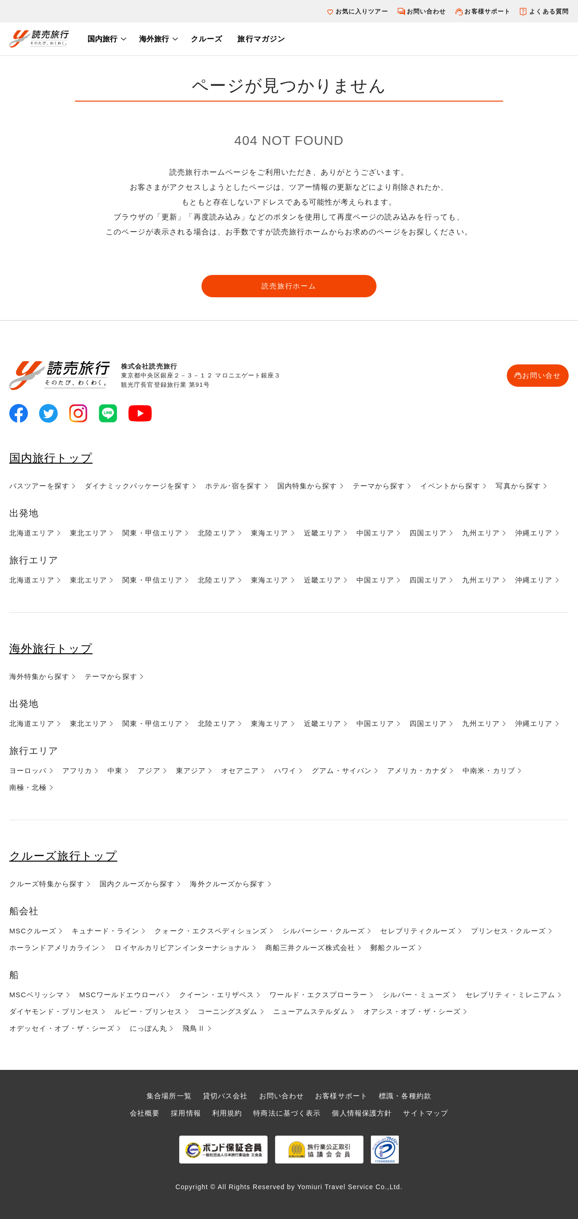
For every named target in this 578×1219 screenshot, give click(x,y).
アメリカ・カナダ (417, 770)
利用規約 (227, 1113)
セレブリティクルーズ (417, 931)
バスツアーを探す (39, 486)
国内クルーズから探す (137, 884)
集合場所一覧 (169, 1096)
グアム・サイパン (342, 770)
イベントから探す (450, 486)
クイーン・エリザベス (216, 995)
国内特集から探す (307, 486)
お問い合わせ (426, 11)
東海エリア (270, 533)
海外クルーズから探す (227, 884)
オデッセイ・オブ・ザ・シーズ (61, 1028)
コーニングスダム (228, 1011)
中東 (115, 770)
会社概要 (145, 1113)
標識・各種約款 (405, 1096)
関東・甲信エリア (152, 533)
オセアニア (240, 770)
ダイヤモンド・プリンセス (54, 1011)
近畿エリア (323, 533)
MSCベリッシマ (36, 995)
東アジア (191, 770)
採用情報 (186, 1113)
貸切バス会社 (225, 1096)
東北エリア (89, 533)
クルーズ (206, 39)
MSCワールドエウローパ (121, 995)
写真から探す (518, 486)
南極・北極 (28, 787)
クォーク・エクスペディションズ (211, 931)
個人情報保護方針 (362, 1113)
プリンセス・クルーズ (508, 931)
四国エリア (428, 533)
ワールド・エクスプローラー (318, 995)
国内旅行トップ (51, 458)
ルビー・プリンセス (148, 1011)
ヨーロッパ (28, 770)
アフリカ (77, 770)
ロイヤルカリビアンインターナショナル (181, 948)
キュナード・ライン (105, 931)
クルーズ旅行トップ (63, 855)
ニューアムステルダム (310, 1011)
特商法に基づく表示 (287, 1113)
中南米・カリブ (489, 770)
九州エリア (481, 533)
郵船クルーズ (393, 948)
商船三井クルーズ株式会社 (310, 948)
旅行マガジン (261, 39)
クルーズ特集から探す (46, 884)
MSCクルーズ (32, 931)
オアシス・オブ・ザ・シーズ (412, 1011)
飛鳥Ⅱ (193, 1028)
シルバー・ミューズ (416, 995)
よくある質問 (549, 11)
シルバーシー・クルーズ (323, 931)
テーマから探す (379, 486)
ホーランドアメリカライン (54, 948)
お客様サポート (487, 11)
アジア (149, 770)
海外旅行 (154, 39)
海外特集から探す (39, 676)
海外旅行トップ (51, 648)
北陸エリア (216, 533)
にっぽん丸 (149, 1028)
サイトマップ (425, 1113)
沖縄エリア (534, 533)
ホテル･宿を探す (233, 486)
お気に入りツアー (362, 11)
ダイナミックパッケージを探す (137, 486)
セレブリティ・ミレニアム (510, 995)
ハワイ (285, 770)
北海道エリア (31, 533)
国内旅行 (102, 39)
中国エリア (375, 533)
